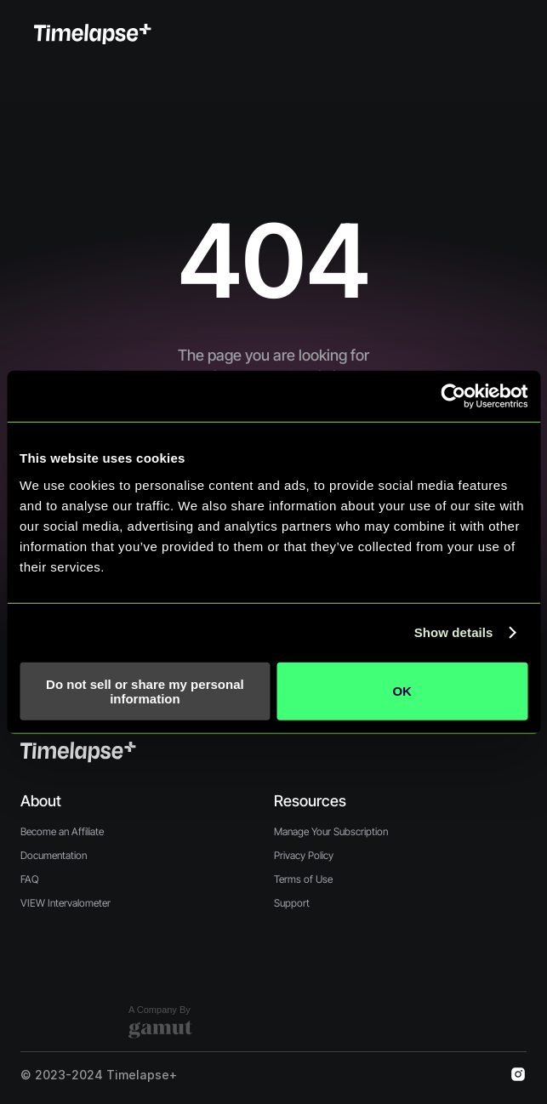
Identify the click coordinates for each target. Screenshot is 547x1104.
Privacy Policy (303, 855)
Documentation (53, 855)
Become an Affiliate (62, 831)
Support (292, 902)
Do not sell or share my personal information (145, 690)
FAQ (29, 879)
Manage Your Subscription (331, 831)
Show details (453, 632)
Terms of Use (303, 879)
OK (402, 691)
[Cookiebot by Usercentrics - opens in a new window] (453, 396)
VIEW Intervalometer (65, 902)
